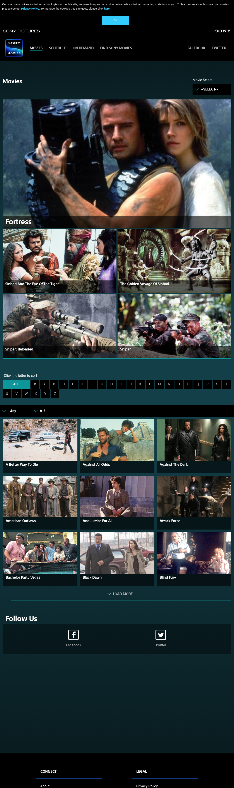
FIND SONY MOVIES (116, 48)
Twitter (219, 48)
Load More (123, 594)
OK (115, 20)
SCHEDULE (57, 48)
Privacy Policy (30, 8)
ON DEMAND (83, 48)
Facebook (196, 48)
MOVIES (36, 48)
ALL (16, 384)
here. (107, 8)
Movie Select (202, 80)
